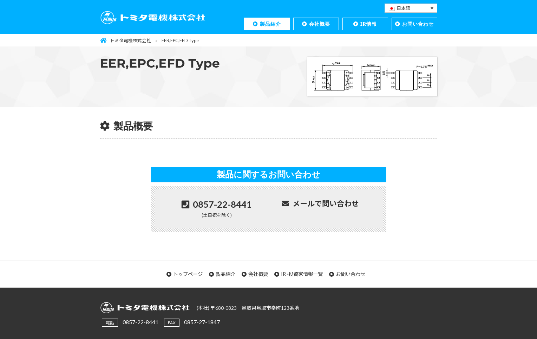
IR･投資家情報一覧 (302, 274)
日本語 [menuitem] (403, 8)
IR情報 (368, 23)
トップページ (188, 274)
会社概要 (319, 23)
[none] (411, 8)
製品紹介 (270, 23)
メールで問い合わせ (326, 203)
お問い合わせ (418, 23)
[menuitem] (411, 8)
